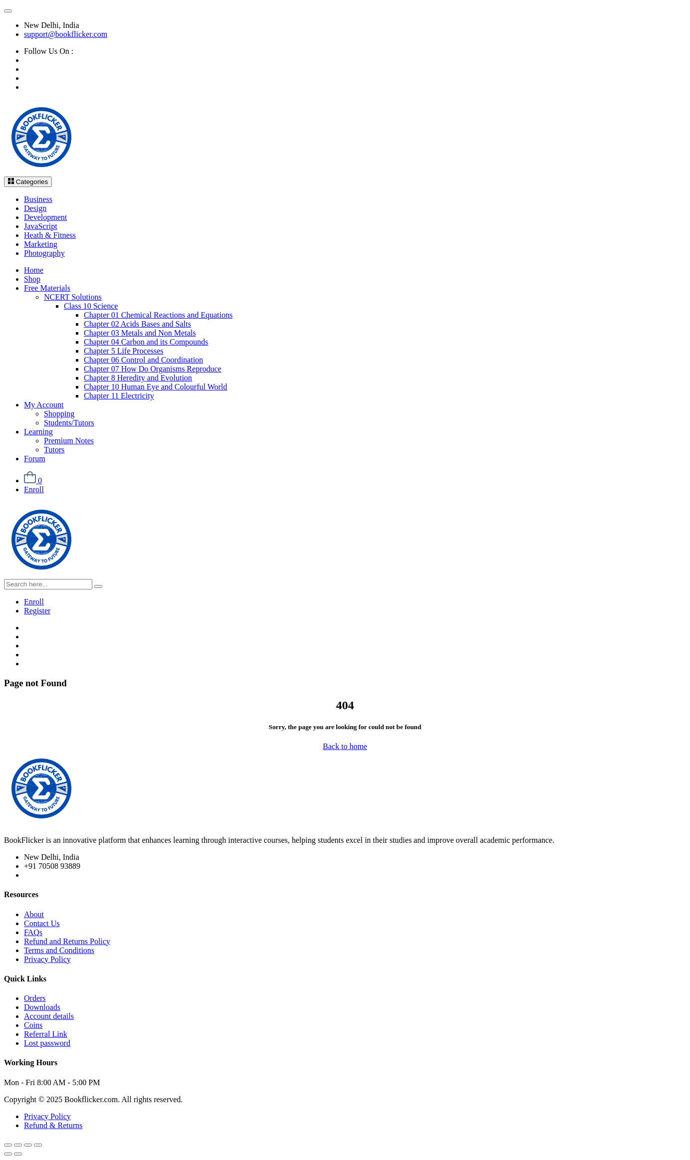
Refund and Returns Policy (67, 941)
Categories (28, 182)
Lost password (47, 1043)
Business (38, 199)
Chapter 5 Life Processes (124, 351)
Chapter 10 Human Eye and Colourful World (155, 387)
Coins (33, 1025)
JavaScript (40, 226)
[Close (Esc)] (38, 1145)
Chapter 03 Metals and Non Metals (140, 333)
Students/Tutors (69, 422)
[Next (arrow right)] (18, 1154)
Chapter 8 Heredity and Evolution (138, 378)
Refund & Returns (53, 1125)
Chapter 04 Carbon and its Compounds (146, 342)
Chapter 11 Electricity (119, 395)
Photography (44, 253)
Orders (35, 998)
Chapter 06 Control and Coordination (143, 360)
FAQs (33, 932)
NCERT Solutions (73, 297)
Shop (32, 279)
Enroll (34, 489)
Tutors (54, 449)
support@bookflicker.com (65, 34)
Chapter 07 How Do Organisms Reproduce (153, 369)
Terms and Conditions (59, 950)
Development (45, 217)
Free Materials (47, 288)
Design (35, 208)
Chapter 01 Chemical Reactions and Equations (158, 315)
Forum (34, 458)
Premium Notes (69, 440)
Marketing (40, 244)
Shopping (59, 413)
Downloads (42, 1007)
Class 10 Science (91, 306)
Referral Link (45, 1034)
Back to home (345, 746)
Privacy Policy (47, 959)
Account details (49, 1016)
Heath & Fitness (50, 235)
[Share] (28, 1145)
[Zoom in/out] (8, 1145)
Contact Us (42, 923)
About (34, 914)
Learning (38, 431)
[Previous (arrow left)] (8, 1154)
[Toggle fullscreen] (18, 1145)
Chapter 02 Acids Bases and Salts (137, 324)
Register (37, 610)
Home (33, 270)
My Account (44, 404)
